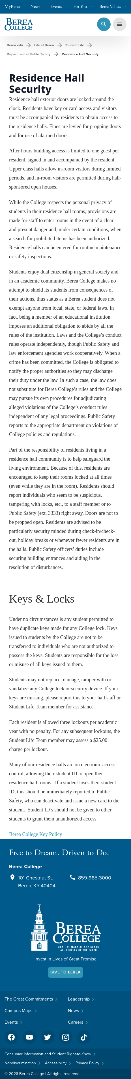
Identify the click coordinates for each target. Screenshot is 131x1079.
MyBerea (15, 7)
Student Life (74, 45)
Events (58, 7)
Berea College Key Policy (35, 834)
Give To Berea (65, 972)
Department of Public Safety (28, 54)
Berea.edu (15, 45)
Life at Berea (44, 45)
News (38, 7)
